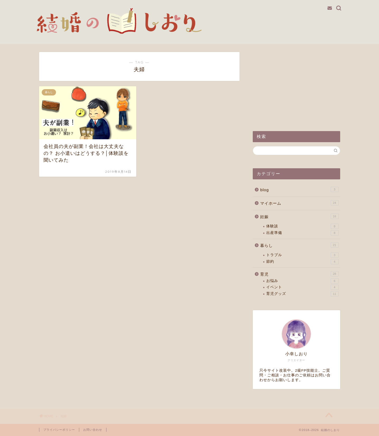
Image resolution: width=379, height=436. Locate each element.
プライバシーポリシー (59, 429)
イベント (302, 287)
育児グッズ (302, 293)
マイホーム (299, 202)
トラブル (302, 255)
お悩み (302, 281)
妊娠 (299, 216)
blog (299, 189)
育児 (299, 273)
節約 (302, 261)
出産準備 (302, 233)
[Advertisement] (296, 85)
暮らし (299, 245)
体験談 (302, 226)
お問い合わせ (92, 429)
